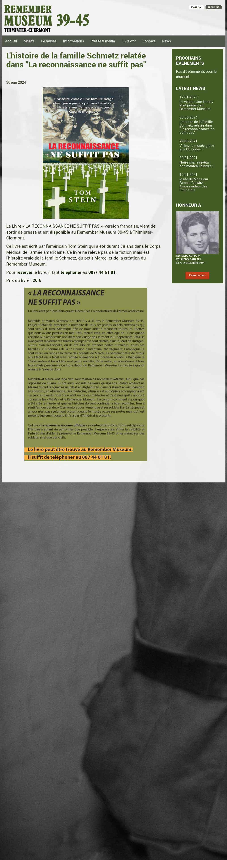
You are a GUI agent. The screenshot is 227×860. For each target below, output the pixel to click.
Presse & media (103, 41)
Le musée (48, 41)
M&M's (29, 41)
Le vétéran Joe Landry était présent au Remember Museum (196, 105)
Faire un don (197, 275)
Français (213, 7)
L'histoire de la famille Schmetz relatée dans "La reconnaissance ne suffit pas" (197, 127)
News (166, 41)
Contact (148, 41)
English (196, 7)
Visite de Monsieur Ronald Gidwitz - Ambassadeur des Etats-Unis (194, 184)
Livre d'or (129, 41)
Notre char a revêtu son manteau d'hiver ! (196, 164)
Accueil (11, 41)
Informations (73, 41)
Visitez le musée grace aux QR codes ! (197, 147)
